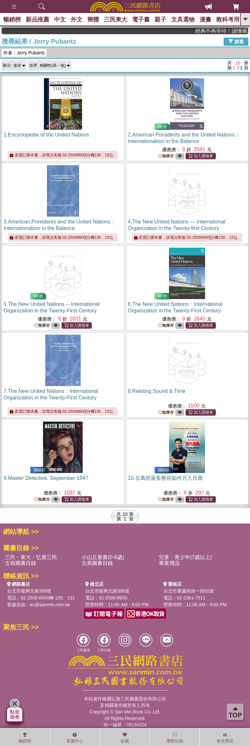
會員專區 (224, 737)
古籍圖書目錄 (20, 563)
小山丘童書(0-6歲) (103, 557)
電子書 (141, 19)
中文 (60, 19)
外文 (76, 19)
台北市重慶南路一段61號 (188, 591)
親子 (160, 19)
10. (165, 478)
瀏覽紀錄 (174, 737)
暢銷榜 (12, 19)
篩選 (236, 41)
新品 (37, 19)
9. (46, 478)
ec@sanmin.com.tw (50, 604)
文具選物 (183, 19)
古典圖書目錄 (97, 563)
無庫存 (166, 156)
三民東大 (115, 19)
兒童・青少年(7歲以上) (185, 557)
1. (46, 134)
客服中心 (74, 737)
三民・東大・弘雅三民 (31, 557)
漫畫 (205, 19)
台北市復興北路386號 (29, 591)
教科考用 (228, 19)
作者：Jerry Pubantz (24, 52)
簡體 (93, 19)
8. (157, 391)
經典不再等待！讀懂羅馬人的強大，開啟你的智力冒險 (227, 31)
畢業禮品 (169, 563)
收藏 (124, 737)
